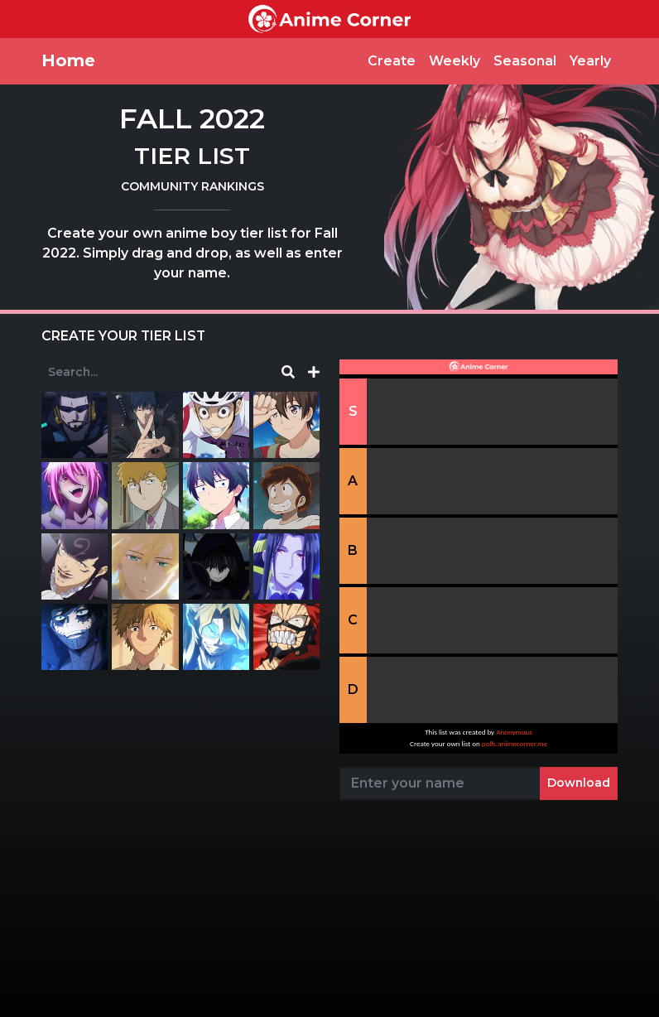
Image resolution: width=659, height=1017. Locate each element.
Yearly (590, 61)
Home (68, 60)
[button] (314, 372)
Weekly (454, 61)
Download (578, 782)
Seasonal (524, 61)
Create (392, 61)
